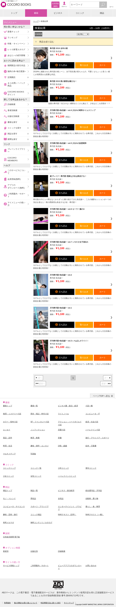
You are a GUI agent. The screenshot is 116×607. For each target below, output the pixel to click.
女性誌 (60, 498)
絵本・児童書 (90, 446)
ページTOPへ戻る (101, 396)
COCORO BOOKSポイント (16, 93)
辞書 (60, 438)
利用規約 (7, 603)
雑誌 (102, 13)
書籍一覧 (34, 406)
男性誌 (33, 498)
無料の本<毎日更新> (17, 71)
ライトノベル (63, 414)
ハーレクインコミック (67, 476)
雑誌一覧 (34, 490)
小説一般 (89, 406)
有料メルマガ (8, 522)
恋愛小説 (61, 430)
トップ (14, 13)
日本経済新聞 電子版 (11, 537)
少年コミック (63, 468)
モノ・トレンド (9, 498)
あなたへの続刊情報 (16, 55)
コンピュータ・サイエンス (14, 506)
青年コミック (90, 468)
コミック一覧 (36, 468)
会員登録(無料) (14, 179)
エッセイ (6, 430)
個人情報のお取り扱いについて (25, 603)
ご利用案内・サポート (16, 195)
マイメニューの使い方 (16, 203)
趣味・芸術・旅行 (10, 514)
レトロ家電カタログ (16, 49)
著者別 (5, 551)
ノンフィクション (38, 430)
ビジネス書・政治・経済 (68, 406)
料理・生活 (7, 446)
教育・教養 (35, 438)
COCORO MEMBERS (13, 159)
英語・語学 (7, 438)
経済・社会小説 (91, 422)
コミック (80, 13)
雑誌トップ (7, 490)
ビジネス (58, 13)
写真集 (33, 454)
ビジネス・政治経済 (66, 490)
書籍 (36, 13)
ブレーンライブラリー (16, 150)
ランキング (12, 37)
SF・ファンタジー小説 (40, 422)
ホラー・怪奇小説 (10, 422)
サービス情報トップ (11, 566)
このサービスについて (16, 171)
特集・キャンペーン (16, 43)
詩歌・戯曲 (62, 446)
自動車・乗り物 (91, 498)
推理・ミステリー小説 (12, 414)
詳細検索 (11, 104)
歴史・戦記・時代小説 (40, 414)
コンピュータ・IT (92, 414)
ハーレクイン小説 (92, 430)
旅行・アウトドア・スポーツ (97, 438)
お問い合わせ (90, 566)
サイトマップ (69, 603)
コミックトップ (9, 468)
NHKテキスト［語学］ (67, 514)
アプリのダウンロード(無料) (16, 186)
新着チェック (13, 32)
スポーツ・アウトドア (40, 506)
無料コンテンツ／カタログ (41, 522)
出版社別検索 (13, 116)
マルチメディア (9, 454)
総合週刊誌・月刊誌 (93, 490)
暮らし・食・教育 (92, 506)
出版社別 (34, 551)
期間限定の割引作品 (16, 65)
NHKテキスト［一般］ (94, 514)
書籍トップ (7, 406)
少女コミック (8, 476)
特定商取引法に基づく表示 (51, 603)
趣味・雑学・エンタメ (40, 446)
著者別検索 (12, 110)
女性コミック (36, 476)
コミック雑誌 (36, 514)
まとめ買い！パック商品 (16, 84)
